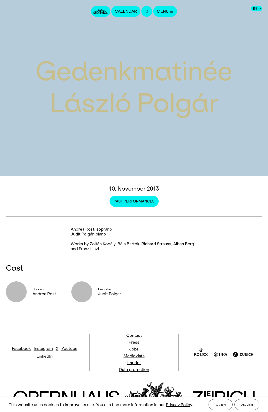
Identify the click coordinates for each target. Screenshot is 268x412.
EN (257, 8)
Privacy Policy (179, 404)
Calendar (126, 11)
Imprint (134, 362)
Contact (134, 335)
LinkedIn (44, 356)
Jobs (134, 349)
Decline (247, 404)
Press (134, 342)
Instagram (43, 348)
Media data (134, 356)
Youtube (69, 348)
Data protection (134, 369)
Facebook (21, 348)
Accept (220, 404)
